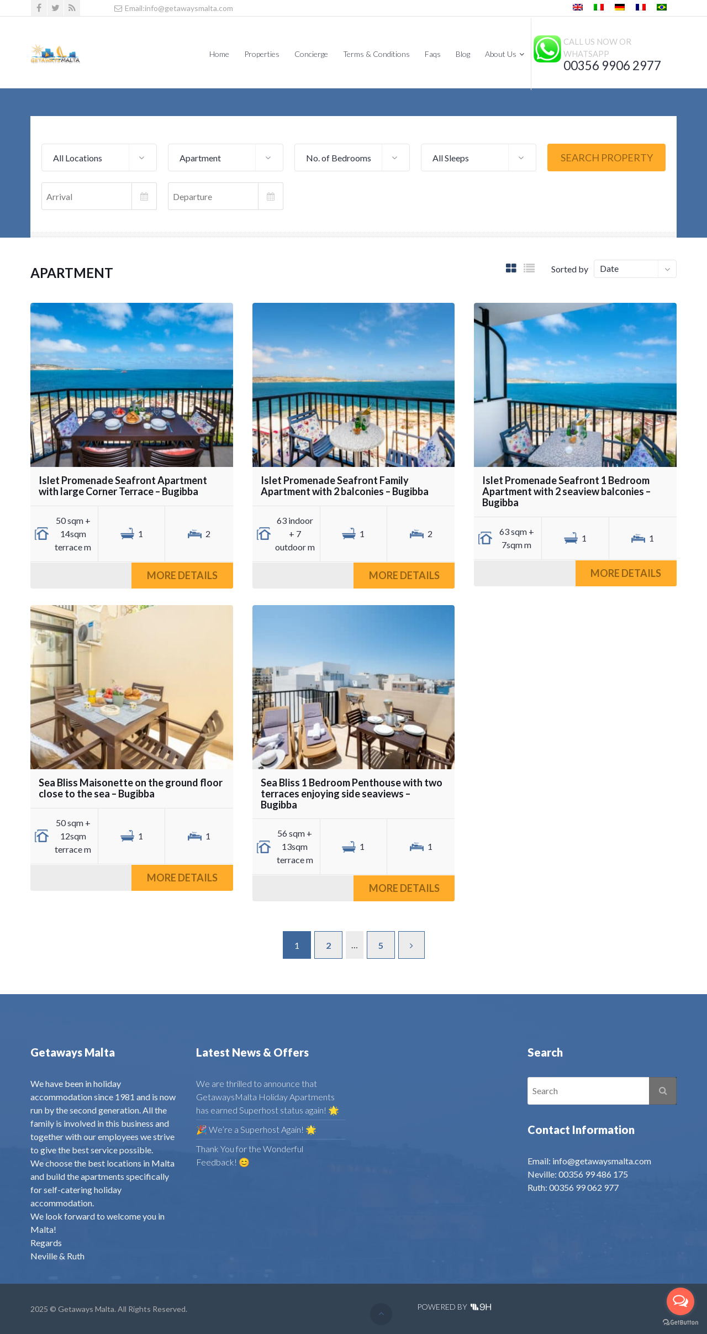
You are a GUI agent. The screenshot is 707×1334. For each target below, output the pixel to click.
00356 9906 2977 (612, 65)
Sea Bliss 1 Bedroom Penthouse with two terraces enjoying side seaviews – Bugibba (351, 793)
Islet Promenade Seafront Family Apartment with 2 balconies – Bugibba (345, 485)
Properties (261, 54)
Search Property (607, 157)
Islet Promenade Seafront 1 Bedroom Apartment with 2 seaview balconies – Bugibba (566, 491)
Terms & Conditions (376, 54)
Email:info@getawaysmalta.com (173, 8)
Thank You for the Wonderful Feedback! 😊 (249, 1155)
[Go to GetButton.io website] (680, 1322)
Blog (463, 54)
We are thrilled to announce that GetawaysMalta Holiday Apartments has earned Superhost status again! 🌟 (267, 1096)
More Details (182, 575)
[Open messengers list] (680, 1301)
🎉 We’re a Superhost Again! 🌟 (256, 1129)
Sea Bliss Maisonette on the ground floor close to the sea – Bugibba (131, 788)
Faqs (433, 54)
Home (219, 54)
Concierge (311, 54)
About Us (500, 54)
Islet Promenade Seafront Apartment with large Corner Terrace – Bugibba (123, 485)
